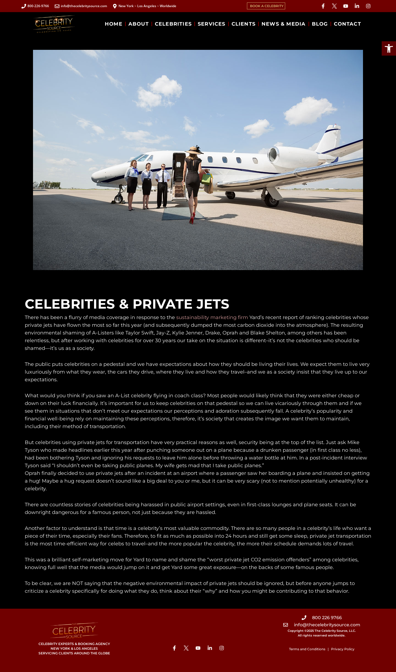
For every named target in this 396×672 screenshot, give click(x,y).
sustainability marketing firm (212, 317)
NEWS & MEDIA (284, 24)
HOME (113, 24)
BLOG (320, 24)
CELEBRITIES (173, 24)
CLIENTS (243, 24)
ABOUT (138, 24)
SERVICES (212, 24)
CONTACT (347, 24)
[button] (389, 48)
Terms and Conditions (307, 649)
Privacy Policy (342, 649)
